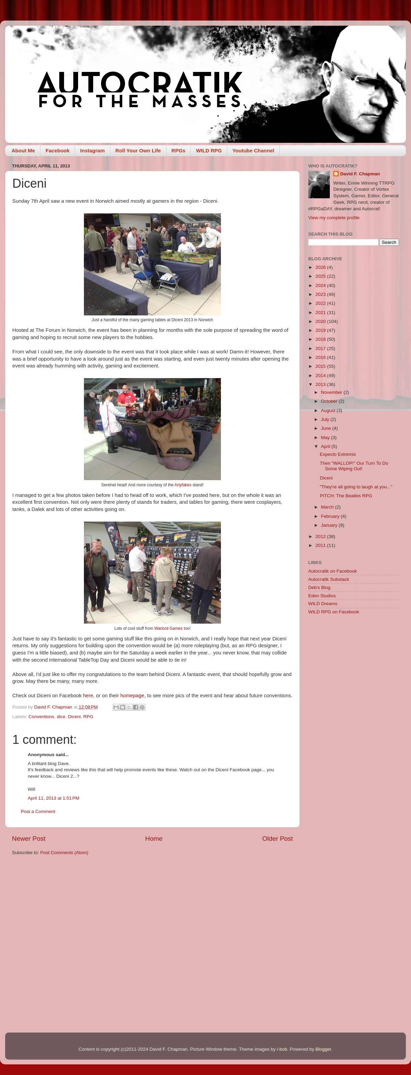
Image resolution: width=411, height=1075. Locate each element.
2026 (321, 267)
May (326, 437)
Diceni (74, 716)
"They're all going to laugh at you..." (356, 486)
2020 (321, 321)
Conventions (41, 716)
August (329, 410)
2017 (321, 348)
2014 (321, 375)
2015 (321, 366)
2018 (321, 339)
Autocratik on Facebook (332, 571)
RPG (88, 716)
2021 (321, 312)
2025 (321, 276)
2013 (321, 384)
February (331, 516)
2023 (321, 294)
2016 (321, 357)
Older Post (277, 838)
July (326, 419)
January (330, 525)
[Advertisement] (353, 669)
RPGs (179, 150)
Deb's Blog (319, 587)
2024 (321, 285)
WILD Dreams (322, 603)
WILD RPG (209, 150)
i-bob (282, 1049)
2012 (321, 536)
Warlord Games (168, 628)
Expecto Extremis (338, 454)
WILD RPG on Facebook (333, 611)
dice (61, 716)
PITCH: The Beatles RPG (346, 495)
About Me (23, 150)
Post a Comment (38, 811)
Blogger (323, 1049)
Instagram (92, 150)
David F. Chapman (360, 173)
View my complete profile (334, 217)
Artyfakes (182, 485)
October (330, 401)
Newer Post (29, 838)
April (326, 446)
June (326, 428)
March (328, 507)
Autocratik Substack (328, 579)
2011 (321, 545)
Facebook (58, 150)
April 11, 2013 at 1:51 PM (53, 798)
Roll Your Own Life (138, 150)
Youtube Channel (253, 150)
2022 (321, 303)
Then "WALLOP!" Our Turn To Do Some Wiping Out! (354, 466)
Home (153, 838)
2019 (321, 330)
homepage (132, 695)
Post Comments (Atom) (64, 852)
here (88, 695)
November (332, 392)
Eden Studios (322, 595)
